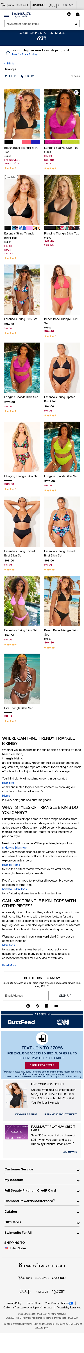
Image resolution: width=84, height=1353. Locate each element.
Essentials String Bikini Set (20, 319)
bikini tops (8, 945)
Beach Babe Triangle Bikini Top (21, 150)
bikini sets (8, 783)
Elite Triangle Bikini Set (18, 708)
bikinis (6, 795)
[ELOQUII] (42, 1277)
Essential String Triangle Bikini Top (19, 235)
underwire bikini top (14, 847)
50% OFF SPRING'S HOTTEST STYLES (42, 32)
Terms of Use (33, 1303)
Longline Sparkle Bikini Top (61, 147)
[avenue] (58, 1277)
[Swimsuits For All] (58, 1291)
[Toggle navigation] (6, 15)
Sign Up (65, 996)
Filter (10, 76)
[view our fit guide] (26, 1114)
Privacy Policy (14, 1303)
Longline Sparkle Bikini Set (21, 397)
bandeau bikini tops (14, 889)
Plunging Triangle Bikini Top (61, 233)
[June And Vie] (68, 5)
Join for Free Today (24, 54)
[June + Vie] (42, 1291)
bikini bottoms (11, 864)
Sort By (28, 76)
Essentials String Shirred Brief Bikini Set (19, 553)
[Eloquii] (23, 5)
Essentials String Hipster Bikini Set (59, 399)
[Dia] (25, 1277)
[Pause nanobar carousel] (38, 39)
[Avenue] (38, 5)
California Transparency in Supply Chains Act (27, 1307)
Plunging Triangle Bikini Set (21, 476)
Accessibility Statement (69, 1307)
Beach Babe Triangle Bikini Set (61, 321)
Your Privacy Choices (59, 1303)
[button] (42, 36)
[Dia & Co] (7, 5)
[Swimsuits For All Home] (21, 15)
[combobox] (42, 23)
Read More (9, 965)
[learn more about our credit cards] (69, 1151)
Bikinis (10, 63)
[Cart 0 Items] (78, 14)
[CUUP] (53, 5)
